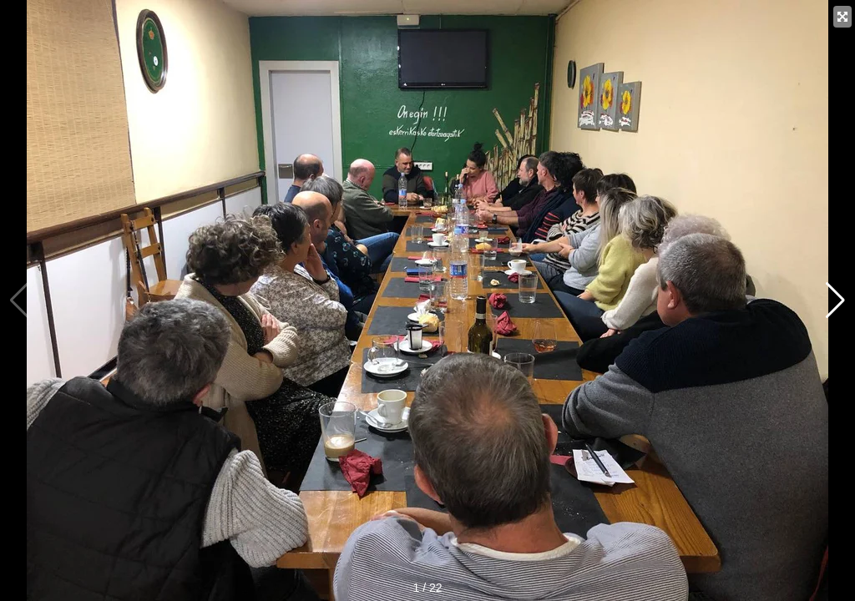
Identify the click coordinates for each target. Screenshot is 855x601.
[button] (835, 300)
